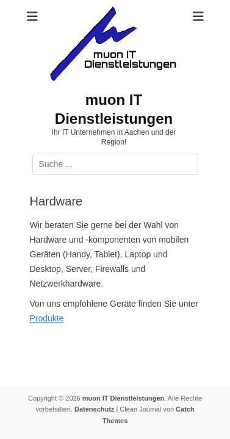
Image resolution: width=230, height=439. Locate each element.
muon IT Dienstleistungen (123, 398)
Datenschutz (94, 409)
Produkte (47, 318)
